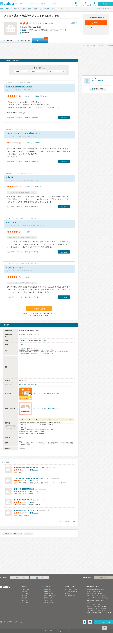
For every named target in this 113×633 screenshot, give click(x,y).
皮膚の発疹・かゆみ (41, 96)
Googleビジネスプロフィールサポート (97, 608)
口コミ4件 (35, 469)
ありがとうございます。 (15, 268)
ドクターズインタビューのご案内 (96, 595)
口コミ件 (50, 23)
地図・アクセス (18, 533)
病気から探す (47, 589)
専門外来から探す (48, 598)
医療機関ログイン (103, 578)
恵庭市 (29, 8)
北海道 (23, 8)
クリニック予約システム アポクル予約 (97, 598)
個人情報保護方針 (70, 595)
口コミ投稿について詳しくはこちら (39, 315)
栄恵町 (35, 8)
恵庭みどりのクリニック (31, 478)
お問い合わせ (18, 622)
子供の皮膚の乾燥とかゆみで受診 (19, 87)
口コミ (28, 533)
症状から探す (47, 591)
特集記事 (24, 598)
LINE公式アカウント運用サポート (96, 610)
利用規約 (67, 593)
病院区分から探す (48, 600)
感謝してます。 (12, 222)
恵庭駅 (24, 30)
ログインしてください (97, 80)
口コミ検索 (25, 593)
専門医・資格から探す (50, 595)
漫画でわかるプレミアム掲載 (94, 593)
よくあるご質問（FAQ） (72, 591)
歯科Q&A (24, 600)
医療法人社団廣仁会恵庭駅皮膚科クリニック (29, 467)
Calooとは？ (25, 589)
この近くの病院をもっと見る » (67, 521)
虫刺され (38, 186)
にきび (38, 143)
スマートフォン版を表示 (103, 622)
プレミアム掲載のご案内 (93, 591)
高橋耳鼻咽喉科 (24, 489)
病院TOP (7, 533)
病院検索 (16, 8)
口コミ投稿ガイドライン (72, 589)
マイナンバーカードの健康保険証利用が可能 (46, 394)
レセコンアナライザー (93, 602)
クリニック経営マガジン (93, 604)
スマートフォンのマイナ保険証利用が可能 (46, 408)
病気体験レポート (27, 595)
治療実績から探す (48, 593)
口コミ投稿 (25, 602)
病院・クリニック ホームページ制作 (96, 606)
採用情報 (9, 622)
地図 (39, 27)
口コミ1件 (35, 480)
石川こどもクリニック (26, 510)
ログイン (94, 5)
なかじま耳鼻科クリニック (23, 500)
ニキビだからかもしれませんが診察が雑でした (24, 133)
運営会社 (2, 622)
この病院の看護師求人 (74, 23)
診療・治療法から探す (50, 602)
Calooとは (75, 5)
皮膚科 (28, 96)
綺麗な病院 (10, 177)
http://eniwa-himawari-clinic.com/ (28, 384)
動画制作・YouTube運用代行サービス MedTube (100, 612)
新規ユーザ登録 (85, 5)
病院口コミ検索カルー (6, 8)
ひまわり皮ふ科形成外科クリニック (49, 8)
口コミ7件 (35, 502)
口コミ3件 (35, 491)
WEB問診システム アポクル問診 (95, 600)
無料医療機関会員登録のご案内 (95, 589)
